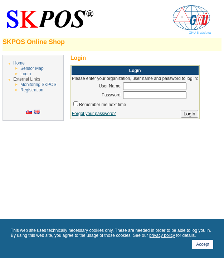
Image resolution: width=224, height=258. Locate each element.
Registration (31, 89)
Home (19, 63)
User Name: (110, 86)
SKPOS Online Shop (34, 42)
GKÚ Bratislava (191, 31)
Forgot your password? (94, 113)
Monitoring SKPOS (38, 84)
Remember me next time (102, 104)
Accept (202, 244)
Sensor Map (32, 68)
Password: (112, 94)
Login (25, 73)
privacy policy (162, 235)
